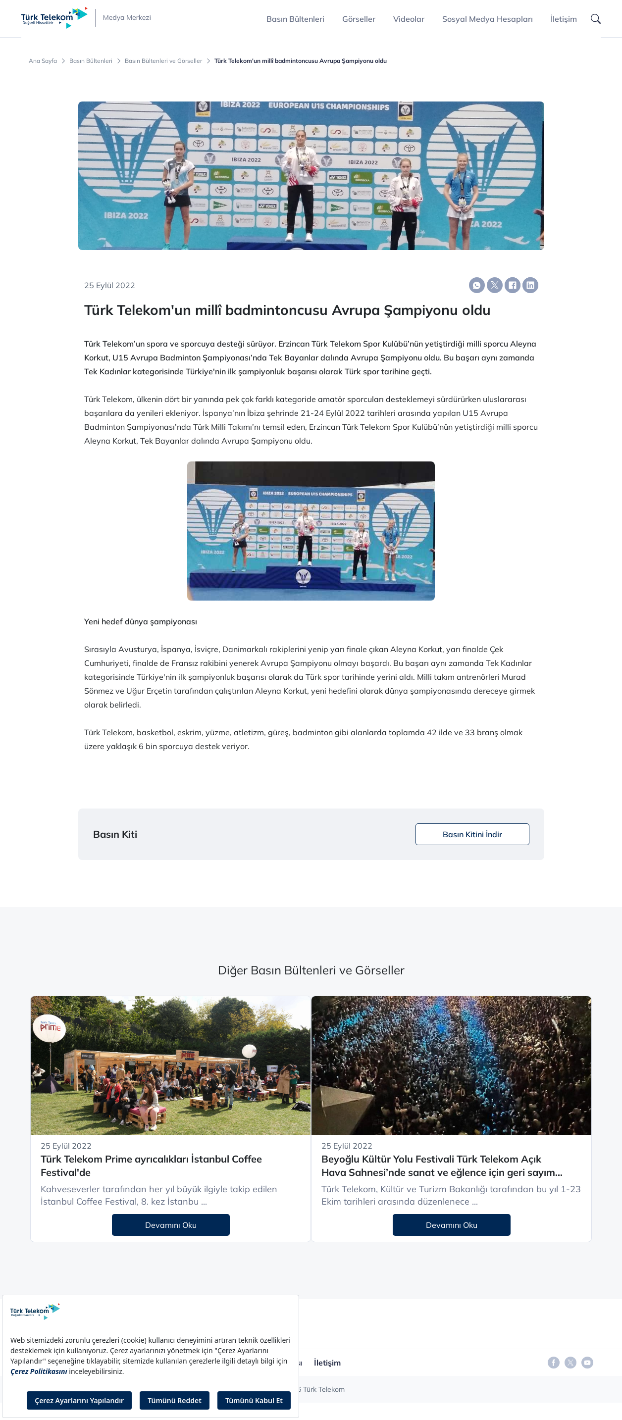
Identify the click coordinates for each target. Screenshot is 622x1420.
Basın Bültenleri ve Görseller (163, 61)
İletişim (564, 19)
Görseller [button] (358, 19)
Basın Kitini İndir (472, 834)
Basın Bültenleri (90, 61)
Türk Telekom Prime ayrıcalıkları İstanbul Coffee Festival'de (151, 1165)
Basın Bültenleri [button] (295, 19)
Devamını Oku (171, 1225)
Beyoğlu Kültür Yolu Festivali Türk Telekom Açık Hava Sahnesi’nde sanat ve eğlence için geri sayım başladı (438, 1166)
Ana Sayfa (43, 61)
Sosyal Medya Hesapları (487, 19)
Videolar (408, 19)
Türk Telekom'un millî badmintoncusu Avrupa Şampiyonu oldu (300, 61)
